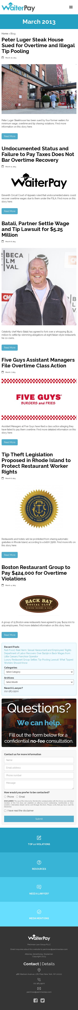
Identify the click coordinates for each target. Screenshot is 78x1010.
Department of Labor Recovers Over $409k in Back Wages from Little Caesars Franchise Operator (37, 655)
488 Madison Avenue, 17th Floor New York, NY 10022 (39, 974)
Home (5, 33)
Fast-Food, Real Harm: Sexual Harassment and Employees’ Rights (37, 650)
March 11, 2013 (10, 167)
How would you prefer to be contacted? (26, 792)
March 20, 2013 (10, 58)
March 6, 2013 (10, 478)
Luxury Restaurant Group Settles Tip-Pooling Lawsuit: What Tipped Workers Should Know (38, 661)
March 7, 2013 (10, 372)
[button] (71, 7)
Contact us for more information (22, 754)
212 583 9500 (39, 983)
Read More (9, 136)
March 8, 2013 (10, 241)
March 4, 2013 (10, 585)
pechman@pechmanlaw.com (39, 992)
